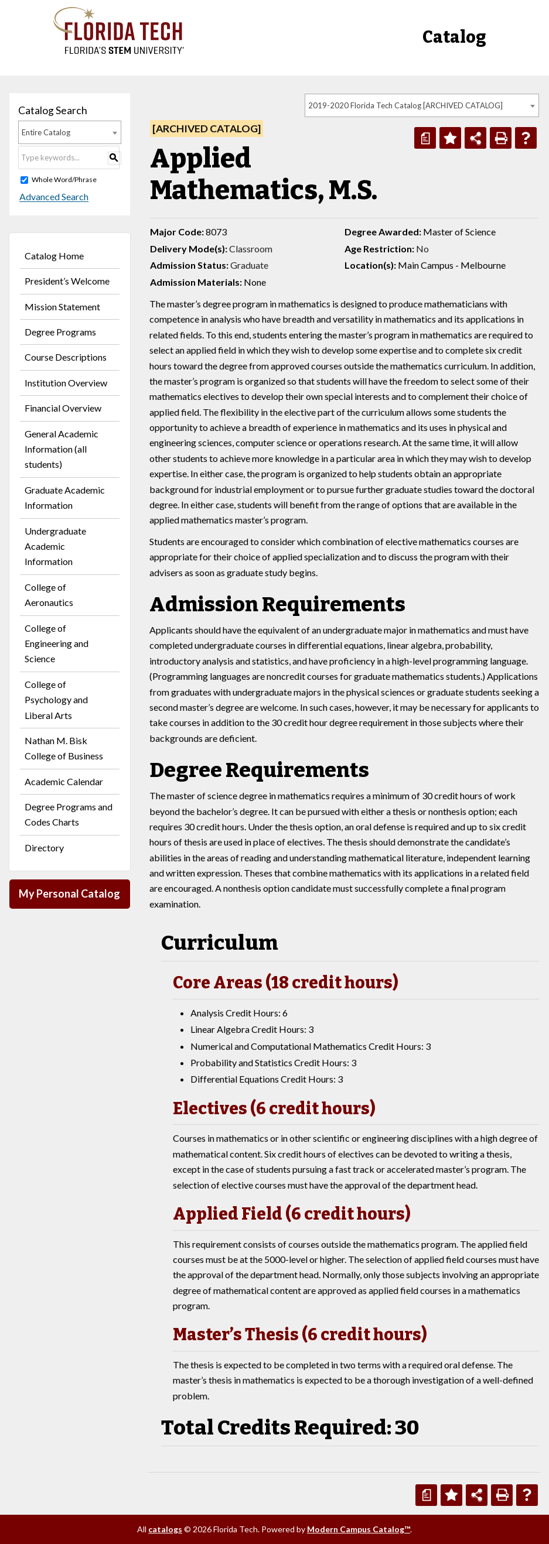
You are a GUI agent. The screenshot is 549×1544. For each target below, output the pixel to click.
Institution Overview (66, 382)
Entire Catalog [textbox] (46, 132)
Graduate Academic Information (65, 497)
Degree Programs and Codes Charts (68, 814)
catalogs (165, 1529)
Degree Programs (60, 331)
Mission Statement (62, 306)
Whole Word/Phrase (64, 179)
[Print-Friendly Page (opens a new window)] (501, 138)
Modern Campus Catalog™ (358, 1529)
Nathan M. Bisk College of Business (64, 748)
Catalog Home (54, 255)
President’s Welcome (67, 280)
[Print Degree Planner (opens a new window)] (425, 138)
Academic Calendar (64, 781)
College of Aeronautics (49, 594)
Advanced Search (52, 197)
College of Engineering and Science (56, 643)
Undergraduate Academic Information (55, 546)
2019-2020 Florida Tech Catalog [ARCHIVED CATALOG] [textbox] (405, 105)
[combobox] (422, 105)
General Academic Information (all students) (61, 449)
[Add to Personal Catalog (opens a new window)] (450, 138)
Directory (44, 847)
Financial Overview (63, 407)
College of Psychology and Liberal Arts (56, 700)
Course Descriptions (66, 356)
